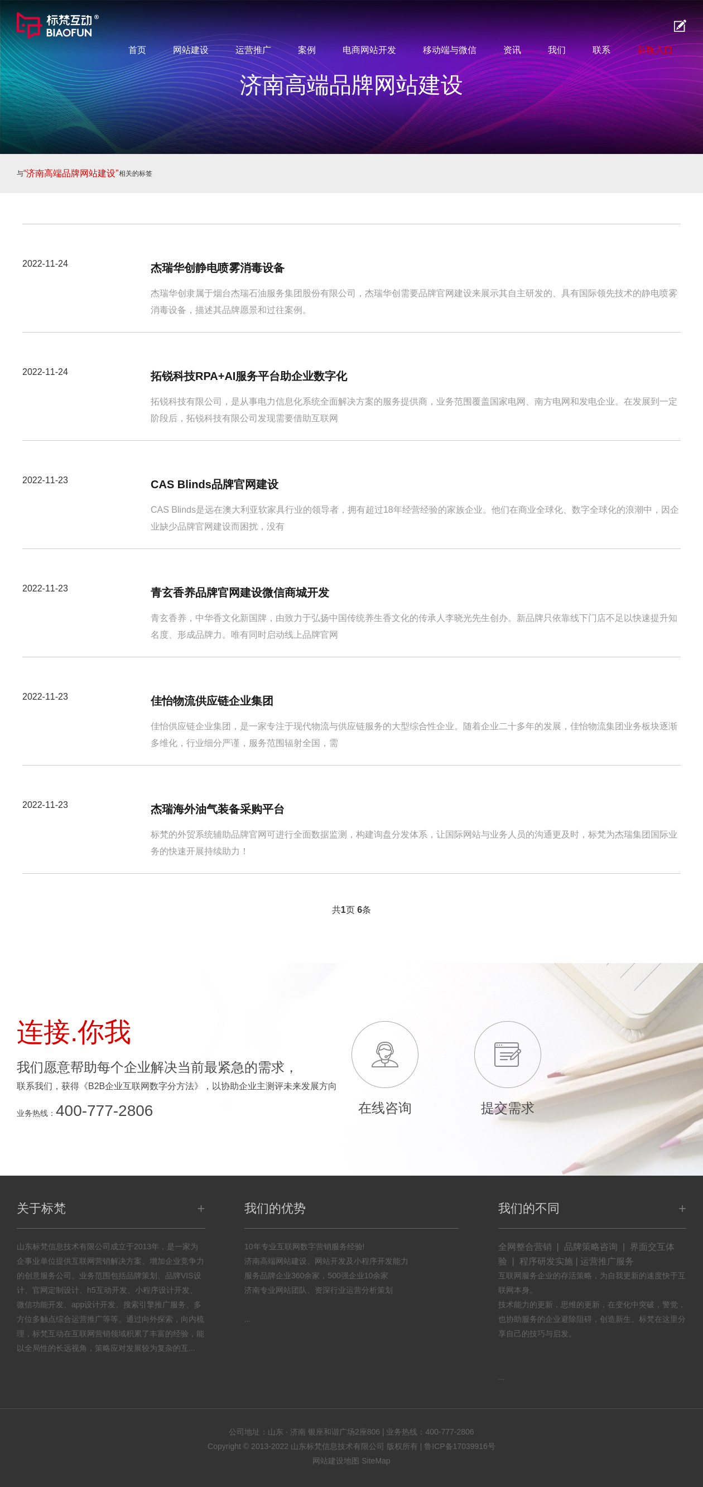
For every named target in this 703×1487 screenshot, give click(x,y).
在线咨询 (385, 1107)
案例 (307, 50)
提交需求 (508, 1107)
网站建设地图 (335, 1460)
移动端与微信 (449, 50)
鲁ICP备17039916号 (459, 1446)
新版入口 (655, 50)
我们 (557, 50)
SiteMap (376, 1460)
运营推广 (253, 50)
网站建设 (191, 50)
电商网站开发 (369, 50)
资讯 (512, 50)
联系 (601, 50)
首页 (137, 50)
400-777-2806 (104, 1110)
